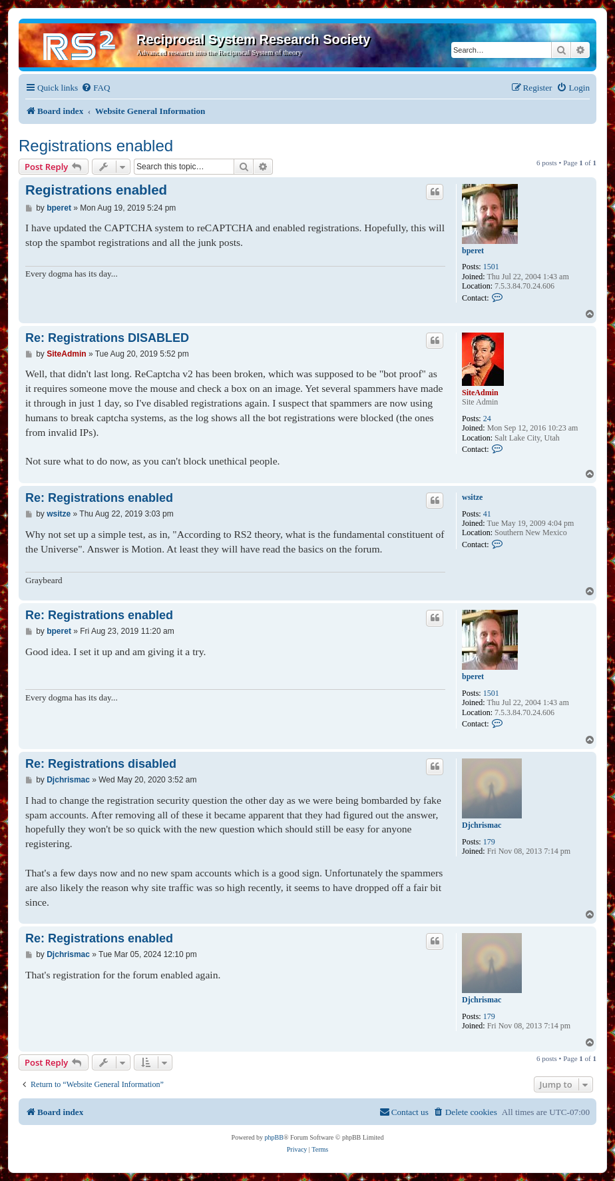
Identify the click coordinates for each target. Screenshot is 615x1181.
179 (489, 841)
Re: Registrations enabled (99, 498)
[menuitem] (95, 87)
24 (487, 418)
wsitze (472, 497)
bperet (473, 250)
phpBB (274, 1137)
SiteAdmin (480, 392)
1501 (491, 266)
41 (487, 514)
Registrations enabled (96, 146)
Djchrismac (481, 825)
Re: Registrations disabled (100, 763)
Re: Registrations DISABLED (107, 338)
